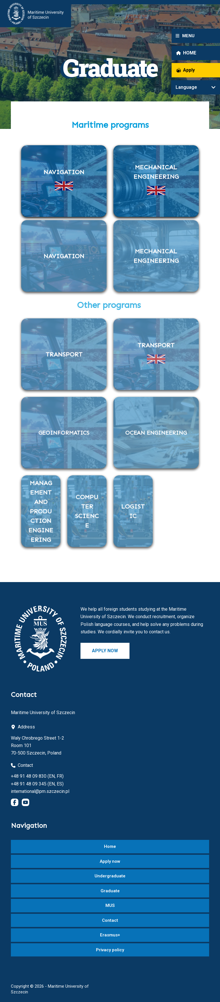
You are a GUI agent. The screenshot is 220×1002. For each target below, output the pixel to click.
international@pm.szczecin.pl (40, 791)
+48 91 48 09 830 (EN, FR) (37, 776)
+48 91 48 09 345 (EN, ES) (37, 784)
